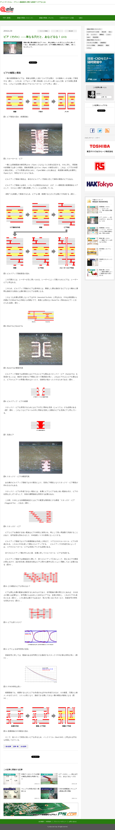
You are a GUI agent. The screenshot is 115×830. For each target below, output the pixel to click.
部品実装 (95, 37)
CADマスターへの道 (67, 18)
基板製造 (103, 42)
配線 (107, 45)
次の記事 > (24, 746)
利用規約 (48, 821)
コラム (89, 48)
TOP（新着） (7, 18)
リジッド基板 (44, 31)
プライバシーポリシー (59, 821)
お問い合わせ (73, 821)
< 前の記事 (8, 746)
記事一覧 (15, 746)
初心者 (71, 31)
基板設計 (100, 45)
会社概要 (41, 821)
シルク (108, 34)
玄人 (110, 32)
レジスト (94, 34)
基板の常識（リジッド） (25, 18)
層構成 (102, 34)
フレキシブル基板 (92, 42)
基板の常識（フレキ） (46, 18)
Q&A (80, 18)
